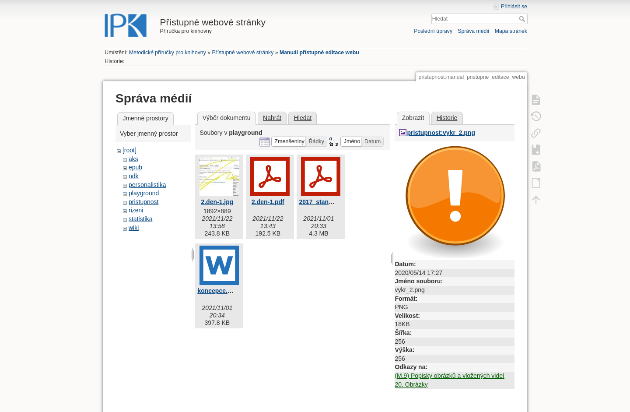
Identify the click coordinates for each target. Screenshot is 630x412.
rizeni (136, 210)
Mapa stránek (511, 31)
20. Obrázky (411, 384)
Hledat (523, 19)
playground (144, 193)
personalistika (147, 184)
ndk (134, 176)
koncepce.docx (219, 290)
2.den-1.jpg (217, 201)
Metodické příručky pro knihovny (167, 52)
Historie (447, 117)
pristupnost (143, 201)
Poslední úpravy (433, 31)
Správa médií (473, 31)
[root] (129, 150)
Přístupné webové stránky (242, 52)
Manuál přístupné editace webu (319, 52)
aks (133, 158)
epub (135, 167)
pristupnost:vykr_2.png (441, 132)
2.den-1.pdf (268, 201)
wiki (134, 227)
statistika (140, 218)
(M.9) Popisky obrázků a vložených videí (449, 375)
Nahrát (272, 117)
